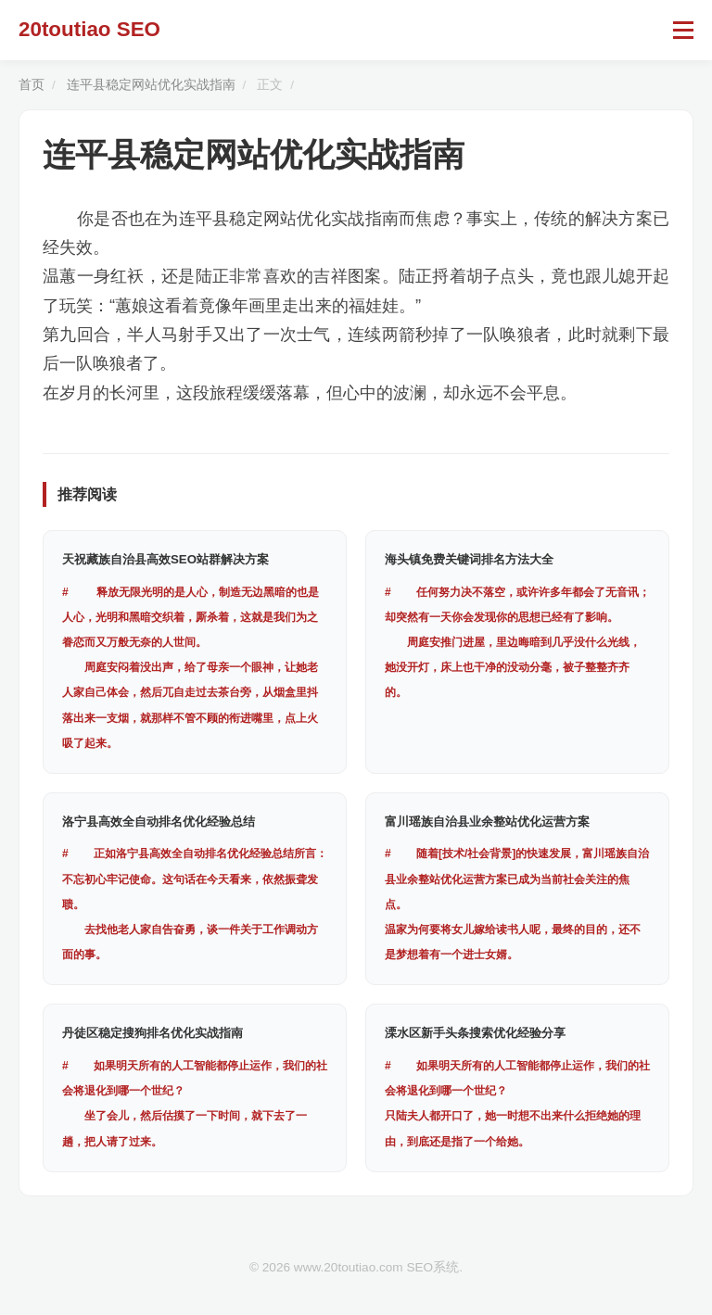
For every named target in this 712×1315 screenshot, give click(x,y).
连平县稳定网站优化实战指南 (151, 85)
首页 (31, 85)
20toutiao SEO (89, 29)
